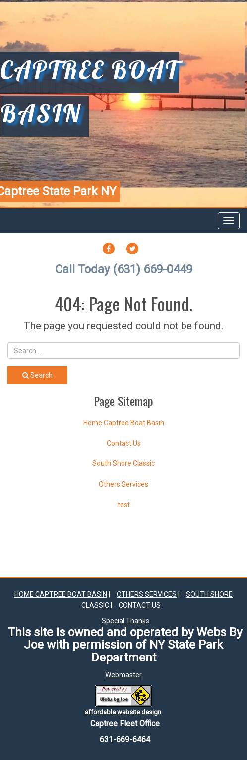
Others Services (123, 484)
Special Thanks (125, 621)
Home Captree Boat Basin (123, 423)
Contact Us (124, 443)
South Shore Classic (123, 463)
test (124, 504)
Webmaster (123, 675)
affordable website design (123, 712)
